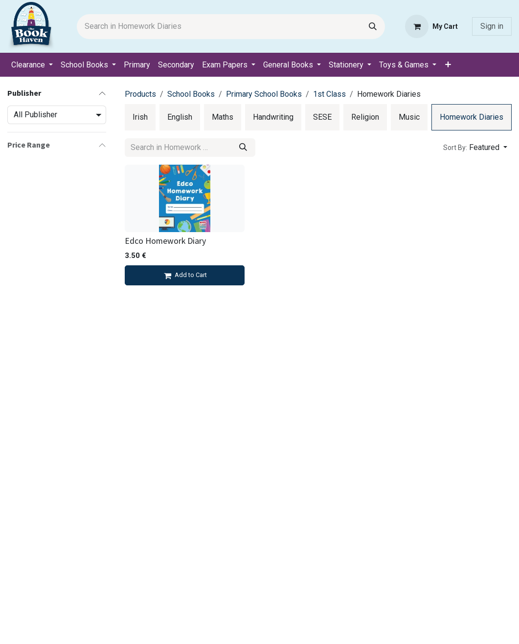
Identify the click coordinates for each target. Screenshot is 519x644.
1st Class (329, 94)
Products (140, 94)
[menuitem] (32, 65)
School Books (191, 94)
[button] (475, 147)
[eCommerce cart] (431, 26)
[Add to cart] (185, 275)
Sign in (491, 26)
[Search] (373, 26)
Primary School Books (264, 94)
